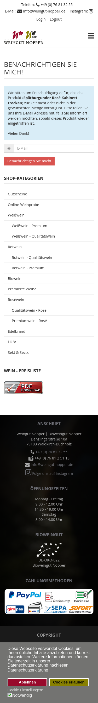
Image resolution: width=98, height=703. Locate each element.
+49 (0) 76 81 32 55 (57, 4)
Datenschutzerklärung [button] (28, 670)
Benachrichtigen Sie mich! (29, 160)
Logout (56, 19)
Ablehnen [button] (27, 682)
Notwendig (22, 695)
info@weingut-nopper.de (44, 11)
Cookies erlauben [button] (68, 682)
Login (40, 19)
